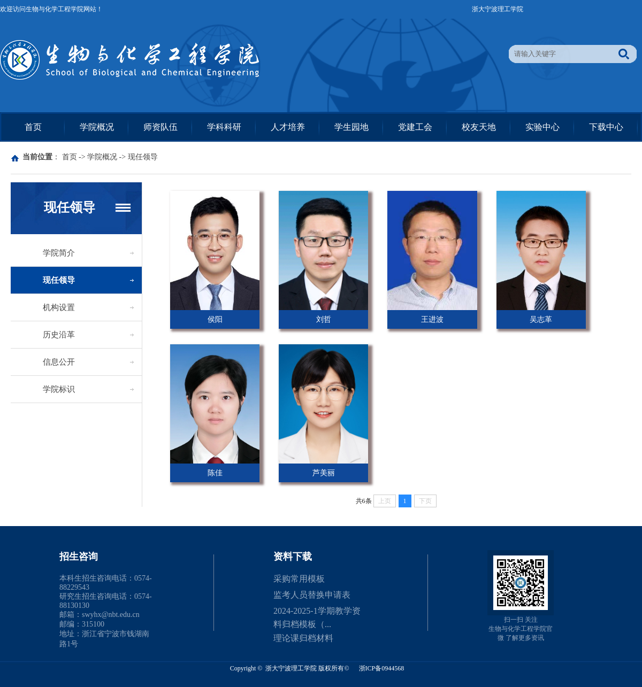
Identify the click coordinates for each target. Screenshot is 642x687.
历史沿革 (59, 334)
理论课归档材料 (303, 638)
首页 (33, 127)
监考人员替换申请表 (311, 594)
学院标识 (59, 389)
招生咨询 (78, 556)
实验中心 (542, 127)
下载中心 (606, 127)
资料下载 (292, 556)
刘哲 (323, 319)
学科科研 (224, 127)
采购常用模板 (299, 578)
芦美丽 (323, 473)
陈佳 (215, 473)
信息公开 (59, 362)
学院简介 (59, 253)
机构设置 (59, 307)
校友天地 (479, 127)
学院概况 (97, 127)
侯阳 (215, 319)
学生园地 (351, 127)
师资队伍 (160, 127)
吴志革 (541, 319)
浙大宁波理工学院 (497, 9)
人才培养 (288, 127)
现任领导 (143, 157)
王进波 (432, 319)
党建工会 (415, 127)
